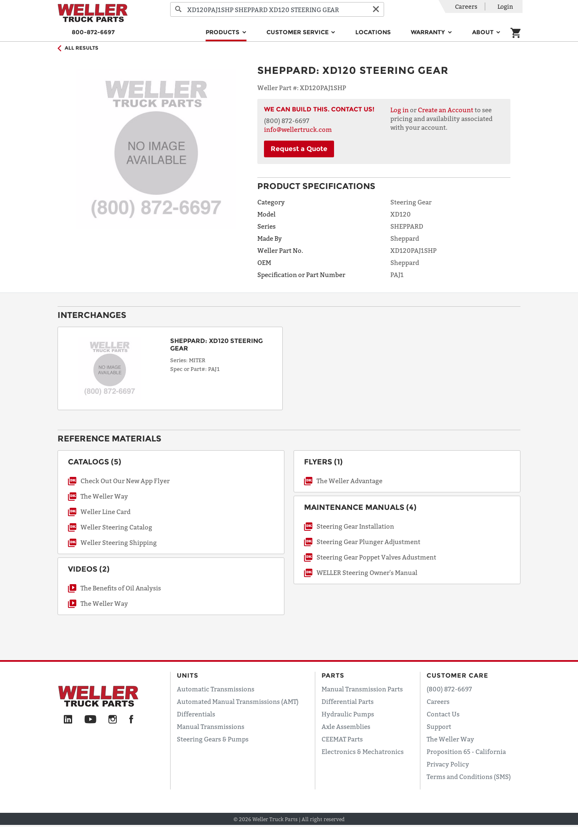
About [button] (483, 32)
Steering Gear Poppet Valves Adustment (376, 557)
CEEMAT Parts (342, 739)
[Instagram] (112, 720)
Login (505, 6)
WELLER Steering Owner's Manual (367, 572)
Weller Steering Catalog (116, 527)
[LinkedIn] (68, 720)
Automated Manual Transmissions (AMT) (238, 701)
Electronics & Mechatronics (363, 751)
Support (439, 726)
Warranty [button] (429, 32)
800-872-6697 (93, 32)
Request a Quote (299, 149)
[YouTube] (90, 720)
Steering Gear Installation (355, 526)
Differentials (196, 714)
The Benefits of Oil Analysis (120, 588)
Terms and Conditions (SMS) (469, 776)
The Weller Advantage (349, 480)
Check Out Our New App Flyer (125, 480)
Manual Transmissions (210, 726)
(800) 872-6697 (449, 689)
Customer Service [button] (298, 32)
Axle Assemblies (346, 726)
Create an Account (445, 109)
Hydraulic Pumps (348, 714)
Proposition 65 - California (466, 751)
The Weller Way (104, 496)
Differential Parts (348, 701)
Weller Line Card (105, 511)
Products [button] (223, 32)
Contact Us (443, 714)
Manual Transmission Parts (362, 689)
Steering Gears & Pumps (213, 739)
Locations (373, 32)
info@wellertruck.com (298, 129)
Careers (466, 6)
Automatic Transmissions (215, 689)
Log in (399, 109)
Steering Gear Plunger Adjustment (368, 541)
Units (188, 675)
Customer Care (457, 675)
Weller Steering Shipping (118, 542)
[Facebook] (131, 720)
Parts (333, 675)
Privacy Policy (448, 764)
